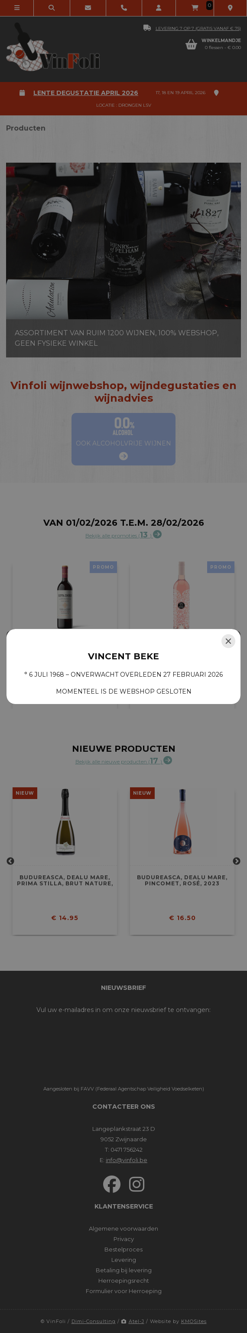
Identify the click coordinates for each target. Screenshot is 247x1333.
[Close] (228, 641)
